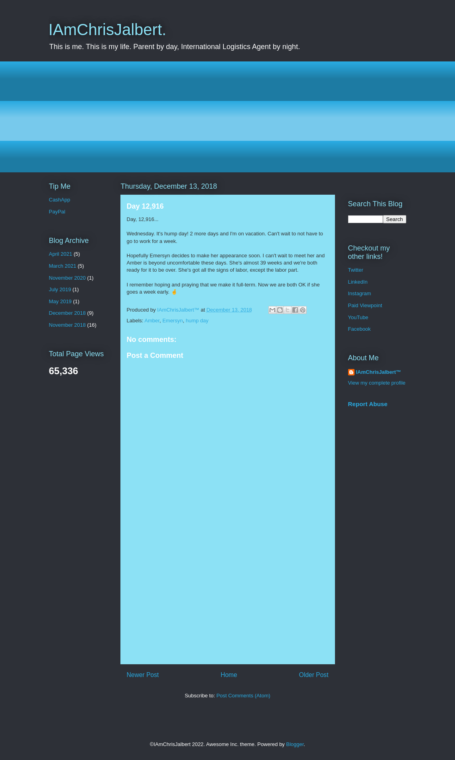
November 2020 (67, 278)
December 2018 (67, 313)
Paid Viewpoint (365, 305)
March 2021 (63, 266)
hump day (197, 321)
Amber (152, 321)
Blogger (295, 744)
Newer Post (143, 674)
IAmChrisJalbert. (108, 29)
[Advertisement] (228, 117)
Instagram (359, 293)
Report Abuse (368, 404)
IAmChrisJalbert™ (378, 372)
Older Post (314, 674)
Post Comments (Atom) (243, 696)
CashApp (59, 200)
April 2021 (61, 254)
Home (229, 674)
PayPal (57, 212)
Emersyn (172, 321)
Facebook (359, 329)
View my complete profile (377, 383)
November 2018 (67, 325)
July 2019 (60, 289)
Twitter (355, 270)
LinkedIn (358, 282)
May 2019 (60, 301)
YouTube (358, 317)
